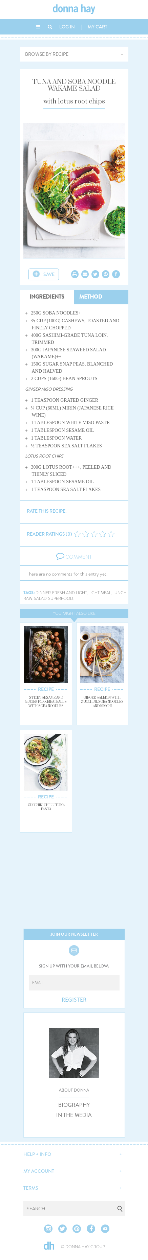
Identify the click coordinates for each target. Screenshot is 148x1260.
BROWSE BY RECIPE (46, 54)
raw (28, 599)
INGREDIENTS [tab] (46, 297)
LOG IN (67, 26)
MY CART (97, 26)
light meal (99, 593)
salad (40, 599)
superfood (60, 599)
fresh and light (69, 593)
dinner (43, 593)
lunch (119, 593)
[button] (74, 1153)
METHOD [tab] (90, 297)
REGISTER (74, 1000)
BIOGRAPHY (74, 1105)
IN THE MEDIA (74, 1115)
